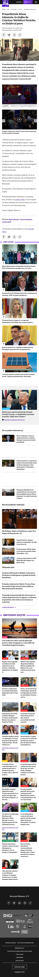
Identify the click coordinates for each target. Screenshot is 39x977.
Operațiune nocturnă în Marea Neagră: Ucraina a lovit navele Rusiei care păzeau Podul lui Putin (10, 718)
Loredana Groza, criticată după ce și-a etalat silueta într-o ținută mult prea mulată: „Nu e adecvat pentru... (10, 769)
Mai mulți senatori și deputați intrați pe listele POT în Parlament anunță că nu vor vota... (18, 267)
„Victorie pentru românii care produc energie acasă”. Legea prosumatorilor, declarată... (18, 375)
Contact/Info (19, 960)
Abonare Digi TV (19, 948)
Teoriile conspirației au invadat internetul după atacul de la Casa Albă (10, 692)
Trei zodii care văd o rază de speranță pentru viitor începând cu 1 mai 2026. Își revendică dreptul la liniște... (18, 642)
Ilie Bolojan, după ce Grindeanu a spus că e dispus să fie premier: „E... (19, 532)
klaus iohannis (14, 219)
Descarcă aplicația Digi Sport (14, 420)
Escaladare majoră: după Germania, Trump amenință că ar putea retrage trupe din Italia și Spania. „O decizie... (10, 794)
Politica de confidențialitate (25, 943)
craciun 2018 (6, 222)
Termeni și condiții (10, 943)
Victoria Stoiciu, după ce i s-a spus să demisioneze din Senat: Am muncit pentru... (18, 321)
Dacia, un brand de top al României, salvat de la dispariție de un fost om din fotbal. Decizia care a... (29, 693)
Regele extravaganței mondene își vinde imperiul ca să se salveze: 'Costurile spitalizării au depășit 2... (10, 667)
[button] (19, 94)
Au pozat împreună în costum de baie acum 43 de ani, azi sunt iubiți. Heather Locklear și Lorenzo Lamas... (28, 769)
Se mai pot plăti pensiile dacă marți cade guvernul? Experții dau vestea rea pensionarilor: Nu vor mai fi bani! (28, 794)
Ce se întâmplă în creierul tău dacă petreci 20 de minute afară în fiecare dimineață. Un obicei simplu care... (28, 819)
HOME (3, 9)
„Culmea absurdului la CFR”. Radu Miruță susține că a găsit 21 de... (27, 560)
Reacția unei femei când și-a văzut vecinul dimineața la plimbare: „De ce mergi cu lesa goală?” (10, 848)
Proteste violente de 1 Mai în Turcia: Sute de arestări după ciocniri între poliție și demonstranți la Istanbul (18, 586)
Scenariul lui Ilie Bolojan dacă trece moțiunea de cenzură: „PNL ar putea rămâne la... (19, 294)
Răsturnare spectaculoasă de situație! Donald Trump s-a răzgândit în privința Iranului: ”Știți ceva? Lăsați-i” (18, 414)
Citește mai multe (8, 607)
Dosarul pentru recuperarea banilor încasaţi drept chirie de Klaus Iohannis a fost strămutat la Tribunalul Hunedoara (27, 465)
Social (20, 9)
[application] (19, 94)
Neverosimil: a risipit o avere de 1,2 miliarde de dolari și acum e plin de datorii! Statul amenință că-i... (29, 740)
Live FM (18, 2)
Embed (5, 106)
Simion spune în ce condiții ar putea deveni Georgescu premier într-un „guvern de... (17, 348)
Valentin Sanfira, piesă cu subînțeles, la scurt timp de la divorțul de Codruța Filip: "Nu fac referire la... (10, 740)
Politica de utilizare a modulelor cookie (19, 951)
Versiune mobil (19, 967)
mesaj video (20, 199)
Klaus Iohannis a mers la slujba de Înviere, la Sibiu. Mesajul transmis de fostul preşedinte (26, 439)
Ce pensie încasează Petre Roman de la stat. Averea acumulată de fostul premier (28, 718)
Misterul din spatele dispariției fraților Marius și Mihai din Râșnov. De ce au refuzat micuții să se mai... (28, 667)
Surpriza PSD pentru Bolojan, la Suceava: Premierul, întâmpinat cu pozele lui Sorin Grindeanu (19, 575)
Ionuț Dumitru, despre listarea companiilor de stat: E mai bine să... (27, 542)
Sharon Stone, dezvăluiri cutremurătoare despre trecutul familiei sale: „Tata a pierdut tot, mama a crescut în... (28, 850)
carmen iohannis (26, 219)
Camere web (19, 957)
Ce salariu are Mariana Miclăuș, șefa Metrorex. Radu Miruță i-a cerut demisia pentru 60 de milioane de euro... (10, 819)
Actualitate (14, 9)
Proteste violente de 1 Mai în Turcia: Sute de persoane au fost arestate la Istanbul (19, 132)
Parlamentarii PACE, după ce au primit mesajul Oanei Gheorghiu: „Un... (26, 551)
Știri (8, 9)
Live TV (26, 2)
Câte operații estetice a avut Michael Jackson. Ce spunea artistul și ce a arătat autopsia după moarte (10, 875)
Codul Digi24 (19, 954)
